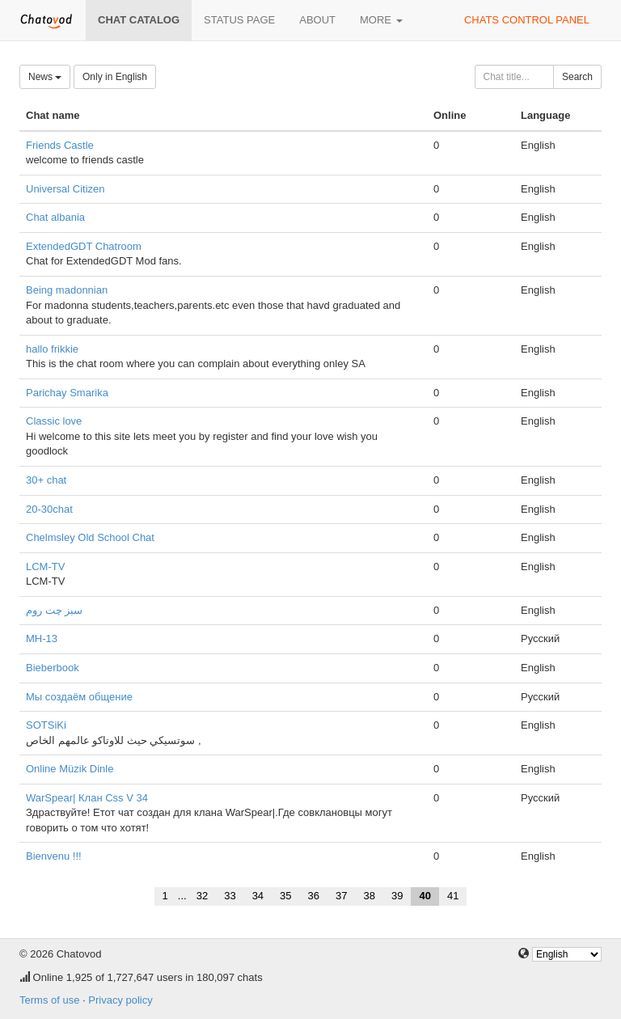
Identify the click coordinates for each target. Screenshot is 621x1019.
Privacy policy (120, 1000)
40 (424, 896)
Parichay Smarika (67, 393)
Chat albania (55, 217)
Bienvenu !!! (54, 856)
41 (452, 896)
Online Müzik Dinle (69, 769)
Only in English (114, 76)
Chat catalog (139, 20)
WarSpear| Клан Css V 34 (87, 798)
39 (397, 896)
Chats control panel (526, 20)
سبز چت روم (54, 610)
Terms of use (49, 1000)
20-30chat (49, 509)
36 (313, 896)
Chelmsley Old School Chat (90, 537)
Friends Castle (60, 145)
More (381, 20)
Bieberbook (52, 668)
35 (285, 896)
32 (202, 896)
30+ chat (46, 480)
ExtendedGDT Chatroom (84, 246)
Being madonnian (67, 290)
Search (577, 76)
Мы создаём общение (79, 697)
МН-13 (41, 638)
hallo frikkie (52, 349)
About (317, 20)
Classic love (54, 421)
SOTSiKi (46, 725)
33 (229, 896)
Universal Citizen (65, 189)
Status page (239, 20)
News (44, 76)
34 (258, 896)
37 (341, 896)
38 (369, 896)
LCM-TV (45, 566)
